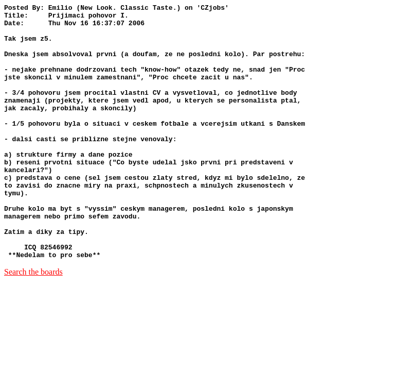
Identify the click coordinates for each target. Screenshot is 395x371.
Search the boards (33, 322)
